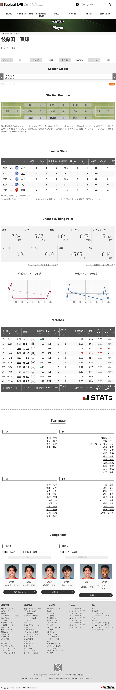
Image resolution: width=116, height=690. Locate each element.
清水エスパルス (6, 632)
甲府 (19, 344)
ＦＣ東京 (4, 620)
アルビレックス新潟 (31, 634)
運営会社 (68, 675)
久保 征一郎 (107, 513)
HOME (9, 14)
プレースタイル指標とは (100, 623)
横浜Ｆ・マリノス (7, 630)
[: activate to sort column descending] (4, 162)
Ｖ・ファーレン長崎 (8, 653)
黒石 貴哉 (108, 469)
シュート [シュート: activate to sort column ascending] (83, 162)
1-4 (27, 362)
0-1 (27, 376)
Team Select (104, 14)
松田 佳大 (108, 459)
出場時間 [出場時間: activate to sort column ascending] (63, 162)
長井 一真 (108, 456)
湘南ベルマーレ (29, 630)
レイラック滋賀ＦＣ (54, 627)
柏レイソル (5, 618)
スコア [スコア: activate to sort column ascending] (26, 332)
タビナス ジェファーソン (101, 444)
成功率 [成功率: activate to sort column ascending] (93, 162)
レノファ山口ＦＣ (53, 637)
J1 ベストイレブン (75, 613)
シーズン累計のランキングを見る (99, 265)
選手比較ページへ (86, 557)
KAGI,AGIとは (97, 620)
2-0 (27, 358)
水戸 (23, 168)
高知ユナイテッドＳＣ (54, 644)
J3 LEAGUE (51, 605)
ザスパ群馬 (50, 613)
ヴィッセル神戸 (6, 644)
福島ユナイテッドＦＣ (54, 609)
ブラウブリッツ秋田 (31, 616)
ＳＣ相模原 (50, 616)
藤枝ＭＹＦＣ (28, 641)
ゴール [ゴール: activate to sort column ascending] (73, 162)
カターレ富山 (28, 637)
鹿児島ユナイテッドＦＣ (55, 651)
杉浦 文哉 (51, 513)
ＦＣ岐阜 (50, 625)
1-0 (27, 348)
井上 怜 (53, 500)
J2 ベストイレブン (75, 620)
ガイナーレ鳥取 (52, 634)
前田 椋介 (51, 494)
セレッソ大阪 (5, 641)
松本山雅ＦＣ (51, 618)
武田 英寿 (51, 488)
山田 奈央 (108, 453)
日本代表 (95, 611)
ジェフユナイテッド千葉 (9, 616)
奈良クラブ (50, 632)
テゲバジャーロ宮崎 (31, 653)
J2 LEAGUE (28, 605)
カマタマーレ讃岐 (53, 639)
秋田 (19, 339)
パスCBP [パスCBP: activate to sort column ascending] (88, 332)
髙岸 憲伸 (51, 485)
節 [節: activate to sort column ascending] (3, 332)
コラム (94, 609)
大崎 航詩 (108, 441)
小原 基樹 (51, 497)
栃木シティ (28, 623)
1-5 (27, 353)
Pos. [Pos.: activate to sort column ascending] (48, 332)
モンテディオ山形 (30, 618)
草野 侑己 (108, 488)
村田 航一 (108, 491)
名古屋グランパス (7, 634)
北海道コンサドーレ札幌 (32, 609)
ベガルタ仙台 (28, 613)
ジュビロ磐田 (28, 639)
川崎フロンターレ (7, 627)
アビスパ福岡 (5, 651)
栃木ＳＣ (50, 611)
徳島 (19, 358)
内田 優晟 (108, 509)
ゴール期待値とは (98, 630)
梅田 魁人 (108, 494)
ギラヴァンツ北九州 (54, 646)
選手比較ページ (20, 592)
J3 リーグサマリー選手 (77, 625)
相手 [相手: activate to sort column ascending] (17, 332)
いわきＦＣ (28, 620)
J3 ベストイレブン (75, 627)
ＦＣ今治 (27, 646)
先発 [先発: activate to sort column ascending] (42, 162)
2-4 (27, 344)
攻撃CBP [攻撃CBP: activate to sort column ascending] (79, 332)
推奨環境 (44, 675)
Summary (72, 605)
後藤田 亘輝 (107, 438)
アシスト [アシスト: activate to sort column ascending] (104, 162)
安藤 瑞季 (108, 485)
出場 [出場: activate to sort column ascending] (32, 162)
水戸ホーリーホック (8, 611)
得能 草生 (108, 503)
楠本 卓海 (108, 447)
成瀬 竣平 (108, 450)
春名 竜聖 (51, 444)
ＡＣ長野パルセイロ (54, 620)
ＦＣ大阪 (50, 630)
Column (73, 14)
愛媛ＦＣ (50, 641)
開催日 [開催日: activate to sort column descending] (9, 332)
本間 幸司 (51, 438)
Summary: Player (41, 15)
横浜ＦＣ (27, 627)
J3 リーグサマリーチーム (78, 623)
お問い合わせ (77, 675)
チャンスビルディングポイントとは (42, 265)
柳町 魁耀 (51, 516)
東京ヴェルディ (6, 623)
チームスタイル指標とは (100, 625)
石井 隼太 (108, 472)
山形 (19, 348)
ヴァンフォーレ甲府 (31, 632)
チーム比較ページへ (29, 557)
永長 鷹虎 (51, 509)
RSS (112, 84)
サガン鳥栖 (28, 648)
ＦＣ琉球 (50, 653)
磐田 (19, 353)
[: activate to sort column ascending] (9, 162)
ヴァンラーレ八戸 (30, 611)
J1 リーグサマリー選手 (77, 611)
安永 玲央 (51, 491)
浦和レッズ (5, 613)
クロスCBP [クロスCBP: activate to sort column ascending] (98, 332)
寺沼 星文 (108, 497)
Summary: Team (25, 14)
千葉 (19, 372)
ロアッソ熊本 (51, 648)
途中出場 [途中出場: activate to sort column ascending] (52, 162)
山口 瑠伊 (51, 441)
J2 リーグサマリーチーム (78, 616)
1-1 (27, 339)
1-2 (27, 367)
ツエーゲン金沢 (52, 623)
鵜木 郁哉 (51, 506)
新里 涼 (53, 503)
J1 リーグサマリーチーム (78, 609)
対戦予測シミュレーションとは (103, 627)
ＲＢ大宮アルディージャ (32, 625)
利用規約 (37, 675)
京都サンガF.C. (6, 637)
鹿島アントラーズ (7, 609)
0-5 (27, 381)
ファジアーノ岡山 (7, 646)
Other (94, 605)
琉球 (23, 190)
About (89, 14)
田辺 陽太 (108, 466)
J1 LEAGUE (5, 605)
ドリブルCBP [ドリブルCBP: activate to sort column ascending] (107, 332)
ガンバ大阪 (5, 639)
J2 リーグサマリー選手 (77, 618)
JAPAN (57, 14)
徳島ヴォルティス (30, 644)
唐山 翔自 (108, 506)
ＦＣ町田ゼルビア (7, 625)
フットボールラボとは (100, 613)
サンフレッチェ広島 (8, 648)
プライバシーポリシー (56, 675)
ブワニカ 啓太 (106, 500)
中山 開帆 (51, 447)
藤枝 (19, 362)
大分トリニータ (29, 651)
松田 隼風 (108, 462)
